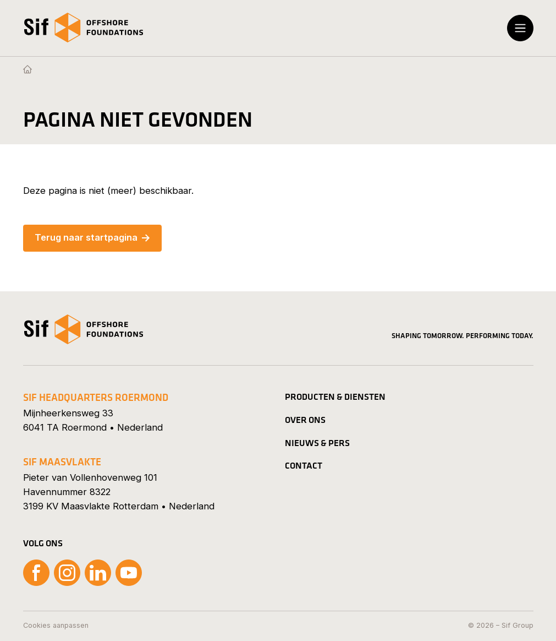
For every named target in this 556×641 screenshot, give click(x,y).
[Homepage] (27, 70)
